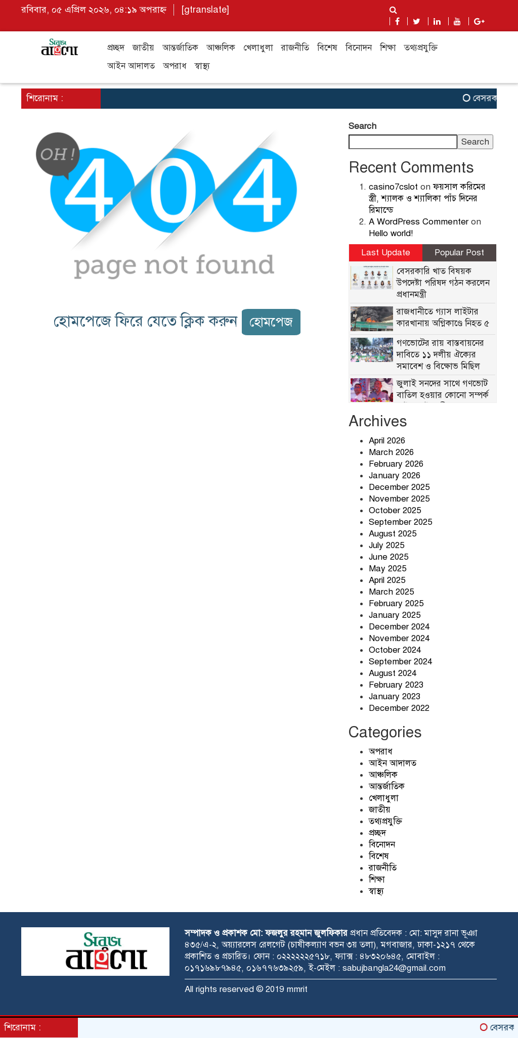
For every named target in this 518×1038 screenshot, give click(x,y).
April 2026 (387, 440)
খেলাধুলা (258, 47)
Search (362, 126)
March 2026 (391, 452)
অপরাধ (175, 66)
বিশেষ (327, 47)
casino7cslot (393, 187)
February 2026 (396, 464)
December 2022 (399, 708)
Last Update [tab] (385, 252)
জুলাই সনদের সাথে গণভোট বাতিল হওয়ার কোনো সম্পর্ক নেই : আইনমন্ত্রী (443, 395)
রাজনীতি (295, 47)
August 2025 (392, 533)
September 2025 (400, 522)
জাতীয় (143, 47)
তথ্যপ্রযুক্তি (421, 47)
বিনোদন (359, 47)
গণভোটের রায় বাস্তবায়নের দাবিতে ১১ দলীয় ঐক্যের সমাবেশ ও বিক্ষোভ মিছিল (440, 355)
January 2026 (394, 475)
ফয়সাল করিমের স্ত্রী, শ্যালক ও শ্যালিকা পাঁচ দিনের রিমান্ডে (427, 198)
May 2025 (387, 568)
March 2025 (391, 591)
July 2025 (386, 545)
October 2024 (395, 650)
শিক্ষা (388, 47)
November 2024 (399, 638)
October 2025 (395, 510)
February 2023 (396, 685)
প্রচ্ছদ (115, 47)
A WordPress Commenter (418, 221)
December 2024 (399, 626)
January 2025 (394, 615)
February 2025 (396, 603)
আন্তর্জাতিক (180, 47)
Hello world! (391, 233)
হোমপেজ (271, 322)
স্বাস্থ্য (202, 66)
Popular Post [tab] (459, 252)
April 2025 (387, 580)
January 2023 (394, 696)
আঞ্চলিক (220, 47)
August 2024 (392, 673)
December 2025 (399, 487)
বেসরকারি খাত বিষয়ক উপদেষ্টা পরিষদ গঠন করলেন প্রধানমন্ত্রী (443, 283)
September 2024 (400, 661)
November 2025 (399, 498)
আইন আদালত (131, 66)
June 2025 (388, 557)
